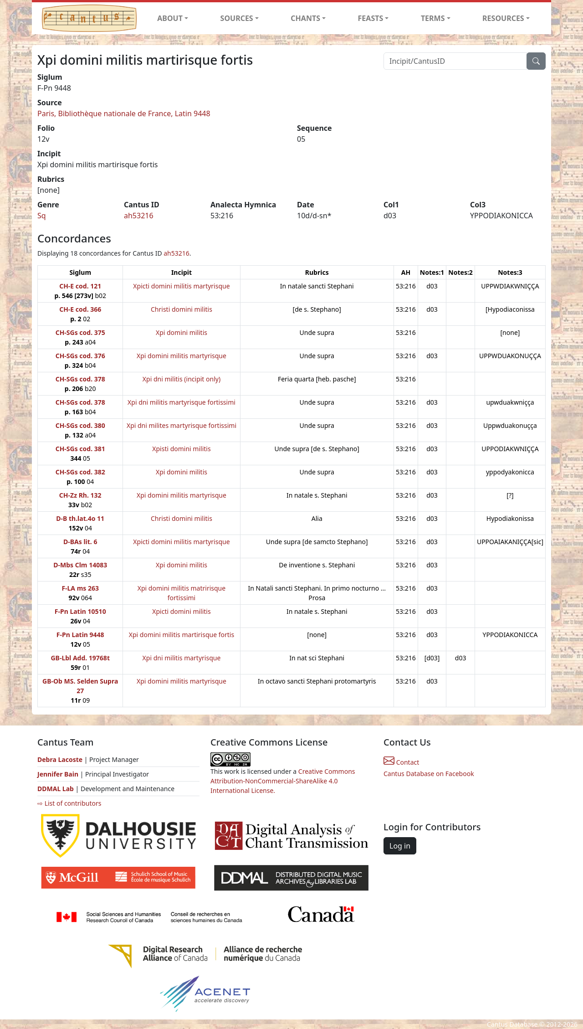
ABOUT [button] (170, 18)
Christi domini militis (181, 309)
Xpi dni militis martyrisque (182, 657)
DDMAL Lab (55, 788)
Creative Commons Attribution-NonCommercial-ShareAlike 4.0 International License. (282, 781)
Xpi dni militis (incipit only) (181, 379)
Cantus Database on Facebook (429, 773)
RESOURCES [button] (503, 18)
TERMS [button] (433, 18)
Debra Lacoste (59, 759)
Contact (401, 762)
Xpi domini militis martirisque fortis (181, 634)
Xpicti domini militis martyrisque (181, 286)
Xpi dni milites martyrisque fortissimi (181, 425)
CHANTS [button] (305, 18)
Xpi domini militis (181, 332)
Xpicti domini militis (181, 611)
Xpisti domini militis (181, 448)
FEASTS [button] (371, 18)
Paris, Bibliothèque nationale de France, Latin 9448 (123, 113)
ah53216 (138, 216)
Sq (41, 216)
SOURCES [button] (236, 18)
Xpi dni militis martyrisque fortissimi (181, 402)
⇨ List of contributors (69, 803)
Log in (399, 846)
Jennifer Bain (58, 774)
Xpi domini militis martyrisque (181, 355)
